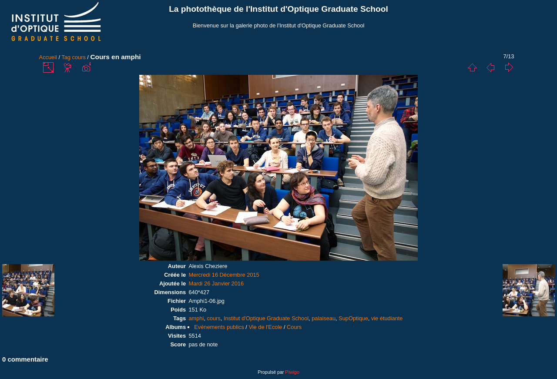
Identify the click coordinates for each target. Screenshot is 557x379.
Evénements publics (219, 327)
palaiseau (324, 318)
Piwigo (292, 372)
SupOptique (353, 318)
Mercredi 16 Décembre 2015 (223, 275)
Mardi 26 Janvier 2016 (216, 283)
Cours (294, 327)
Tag (65, 57)
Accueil (48, 57)
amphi (196, 318)
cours (79, 57)
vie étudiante (387, 318)
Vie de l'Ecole (265, 327)
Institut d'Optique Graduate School (266, 318)
